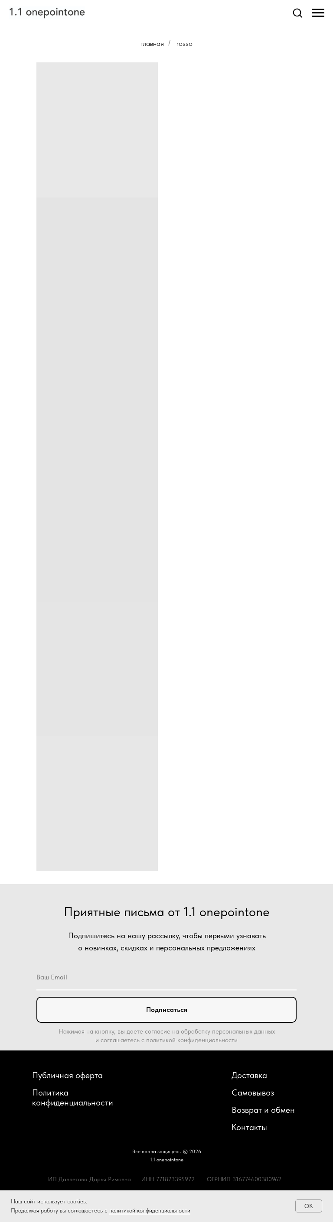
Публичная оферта (67, 1075)
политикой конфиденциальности (149, 1210)
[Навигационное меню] (318, 13)
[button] (297, 12)
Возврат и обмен (263, 1110)
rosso (184, 43)
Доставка (249, 1075)
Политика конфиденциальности (72, 1097)
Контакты (249, 1127)
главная (152, 43)
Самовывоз (253, 1092)
